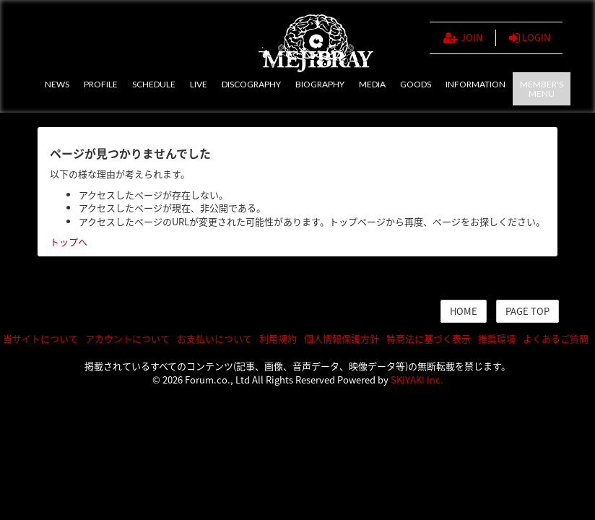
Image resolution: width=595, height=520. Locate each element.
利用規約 (278, 338)
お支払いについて (214, 338)
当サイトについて (40, 338)
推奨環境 (497, 338)
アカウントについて (127, 338)
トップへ (68, 241)
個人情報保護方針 (341, 338)
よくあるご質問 (556, 338)
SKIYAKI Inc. (417, 379)
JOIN (462, 37)
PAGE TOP (527, 311)
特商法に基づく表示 (428, 338)
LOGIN (529, 37)
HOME (463, 311)
